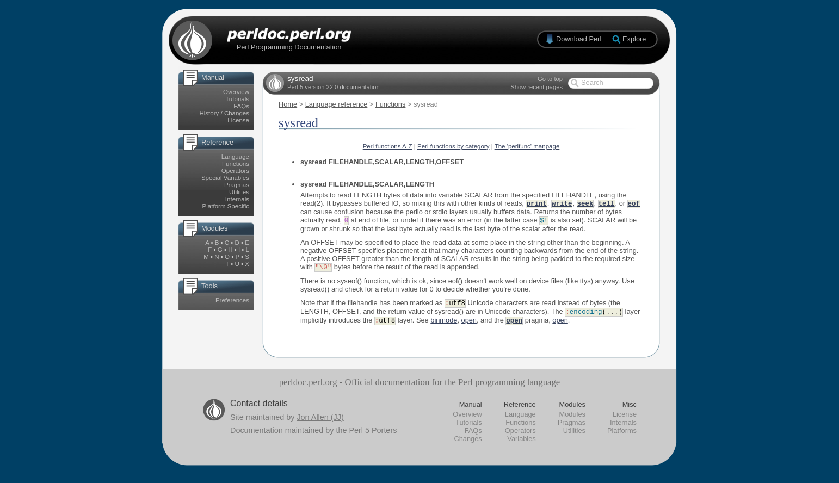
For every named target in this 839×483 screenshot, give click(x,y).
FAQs (241, 106)
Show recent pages (536, 87)
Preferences (232, 300)
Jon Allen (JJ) (320, 420)
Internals (237, 199)
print (536, 203)
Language (235, 156)
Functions (235, 163)
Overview (236, 92)
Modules (572, 417)
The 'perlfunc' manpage (527, 146)
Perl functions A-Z (387, 146)
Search (592, 82)
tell (607, 203)
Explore (634, 39)
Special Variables (225, 178)
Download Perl (578, 39)
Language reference (336, 104)
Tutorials (237, 99)
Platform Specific (225, 206)
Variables (521, 442)
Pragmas (236, 185)
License (238, 120)
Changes (468, 442)
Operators (235, 171)
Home (288, 104)
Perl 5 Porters (373, 433)
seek (585, 203)
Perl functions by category (453, 146)
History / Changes (224, 113)
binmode (443, 323)
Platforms (622, 434)
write (562, 203)
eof (634, 203)
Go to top (550, 79)
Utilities (239, 192)
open (469, 323)
